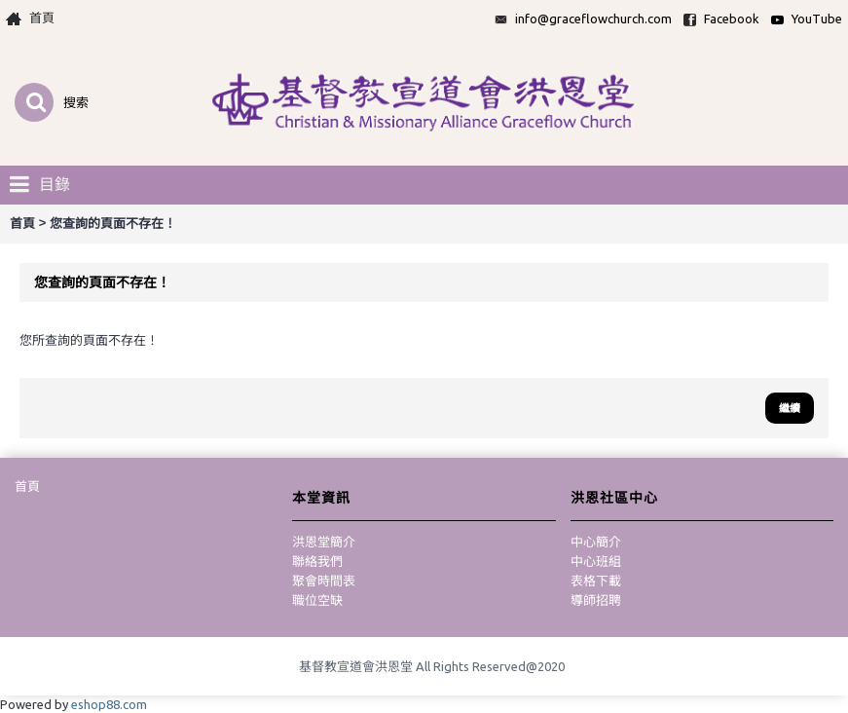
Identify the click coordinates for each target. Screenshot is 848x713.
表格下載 (596, 580)
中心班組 (596, 561)
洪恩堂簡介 (323, 541)
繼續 (789, 408)
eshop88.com (109, 704)
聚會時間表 (323, 580)
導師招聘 (596, 600)
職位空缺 (317, 600)
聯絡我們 (317, 561)
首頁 (27, 486)
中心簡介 (596, 541)
